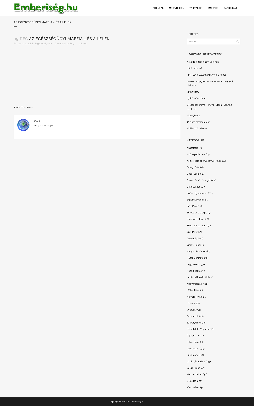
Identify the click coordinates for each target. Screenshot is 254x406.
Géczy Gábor (194, 245)
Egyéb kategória (195, 199)
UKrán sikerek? (194, 68)
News (50, 43)
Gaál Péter (192, 232)
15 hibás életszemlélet (198, 122)
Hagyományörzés (196, 251)
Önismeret (60, 43)
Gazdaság (192, 238)
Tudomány (192, 355)
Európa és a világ (196, 212)
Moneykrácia (193, 115)
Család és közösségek (199, 180)
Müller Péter (193, 290)
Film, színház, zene (197, 225)
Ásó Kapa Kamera (196, 154)
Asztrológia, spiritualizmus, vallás (204, 161)
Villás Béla (192, 381)
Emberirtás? (193, 92)
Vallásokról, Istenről (197, 128)
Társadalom (193, 348)
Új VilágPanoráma (196, 361)
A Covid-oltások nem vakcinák (203, 62)
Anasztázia (192, 148)
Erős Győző (193, 206)
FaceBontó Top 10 (196, 219)
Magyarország (194, 284)
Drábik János (193, 186)
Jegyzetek (40, 43)
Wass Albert (193, 387)
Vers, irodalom (194, 374)
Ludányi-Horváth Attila (198, 277)
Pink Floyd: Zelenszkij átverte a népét (206, 74)
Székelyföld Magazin (198, 329)
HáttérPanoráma (195, 258)
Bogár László (194, 173)
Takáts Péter (193, 342)
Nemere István (194, 296)
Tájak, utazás (193, 335)
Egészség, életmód (197, 193)
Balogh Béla (193, 167)
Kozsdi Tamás (194, 271)
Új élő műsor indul (196, 98)
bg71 (72, 43)
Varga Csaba (193, 368)
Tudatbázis (27, 107)
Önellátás (192, 309)
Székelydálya (194, 322)
